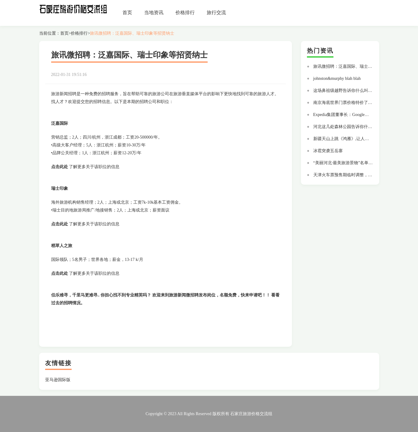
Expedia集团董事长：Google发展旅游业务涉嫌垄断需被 (364, 114)
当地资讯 (153, 12)
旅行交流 (216, 12)
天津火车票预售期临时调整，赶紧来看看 (351, 175)
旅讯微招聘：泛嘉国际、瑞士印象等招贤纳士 (132, 33)
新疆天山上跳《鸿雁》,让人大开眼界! (348, 138)
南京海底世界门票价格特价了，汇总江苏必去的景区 (361, 102)
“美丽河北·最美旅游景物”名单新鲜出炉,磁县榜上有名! (363, 163)
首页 (127, 12)
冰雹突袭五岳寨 (328, 151)
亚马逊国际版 (57, 379)
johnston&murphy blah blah (337, 78)
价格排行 (185, 12)
